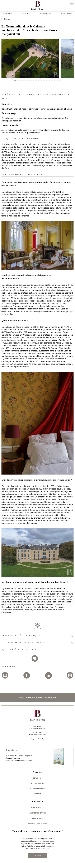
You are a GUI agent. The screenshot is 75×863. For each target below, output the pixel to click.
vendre (26, 13)
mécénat (37, 794)
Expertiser (45, 13)
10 (38, 80)
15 (52, 80)
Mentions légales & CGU (37, 823)
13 (46, 80)
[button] (37, 634)
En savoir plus (43, 848)
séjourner (66, 13)
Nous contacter (37, 783)
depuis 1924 (37, 778)
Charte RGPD (37, 818)
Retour (5, 19)
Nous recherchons (37, 788)
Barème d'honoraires (37, 813)
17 (57, 80)
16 (54, 80)
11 (41, 80)
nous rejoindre (37, 808)
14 (49, 80)
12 (44, 80)
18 (60, 80)
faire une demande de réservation (37, 697)
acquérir (7, 13)
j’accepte (37, 855)
